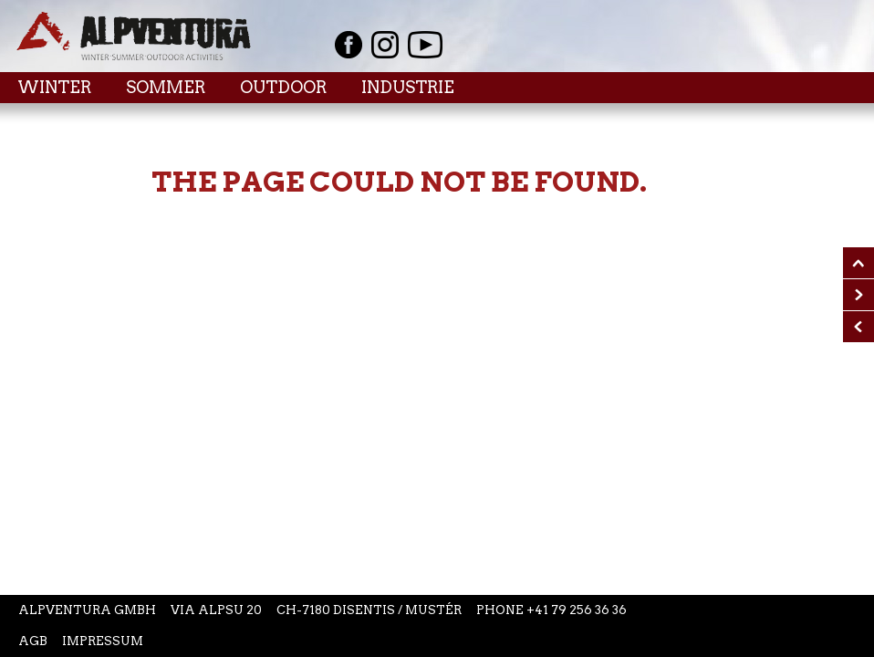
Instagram (385, 44)
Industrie (407, 87)
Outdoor (283, 87)
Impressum (102, 641)
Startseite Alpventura (133, 36)
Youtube (425, 44)
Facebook (348, 44)
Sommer (165, 87)
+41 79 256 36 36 (576, 610)
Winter (54, 87)
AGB (32, 641)
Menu (815, 87)
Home (36, 127)
